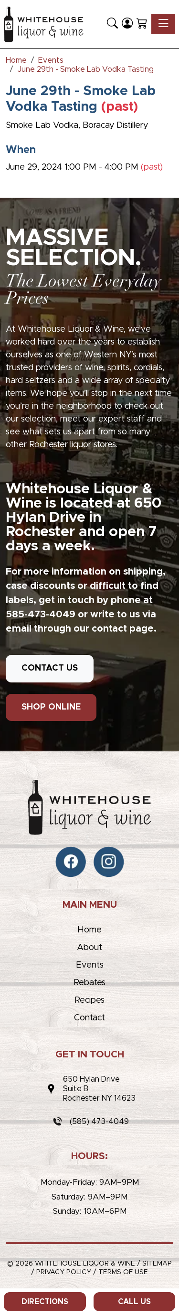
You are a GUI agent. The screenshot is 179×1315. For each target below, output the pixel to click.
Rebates (89, 983)
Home (89, 930)
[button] (112, 24)
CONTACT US (49, 668)
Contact (89, 1018)
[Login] (127, 24)
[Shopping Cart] (142, 24)
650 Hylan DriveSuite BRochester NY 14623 (99, 1088)
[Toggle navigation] (163, 24)
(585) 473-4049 (99, 1121)
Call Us (134, 1301)
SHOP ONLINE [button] (51, 707)
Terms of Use (123, 1272)
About (89, 947)
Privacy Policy (63, 1272)
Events (90, 965)
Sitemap (157, 1263)
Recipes (89, 1000)
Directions (44, 1301)
